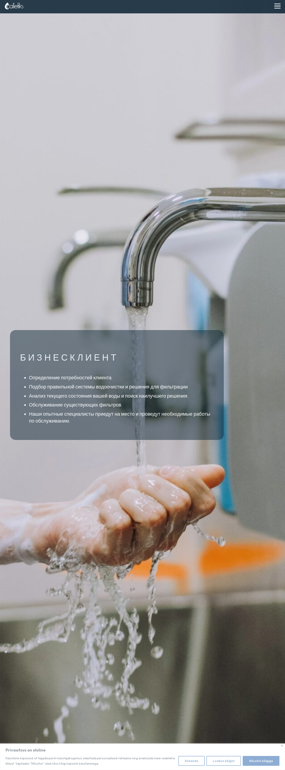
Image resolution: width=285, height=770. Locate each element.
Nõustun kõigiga (261, 761)
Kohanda (191, 761)
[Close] (282, 746)
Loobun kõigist (223, 761)
